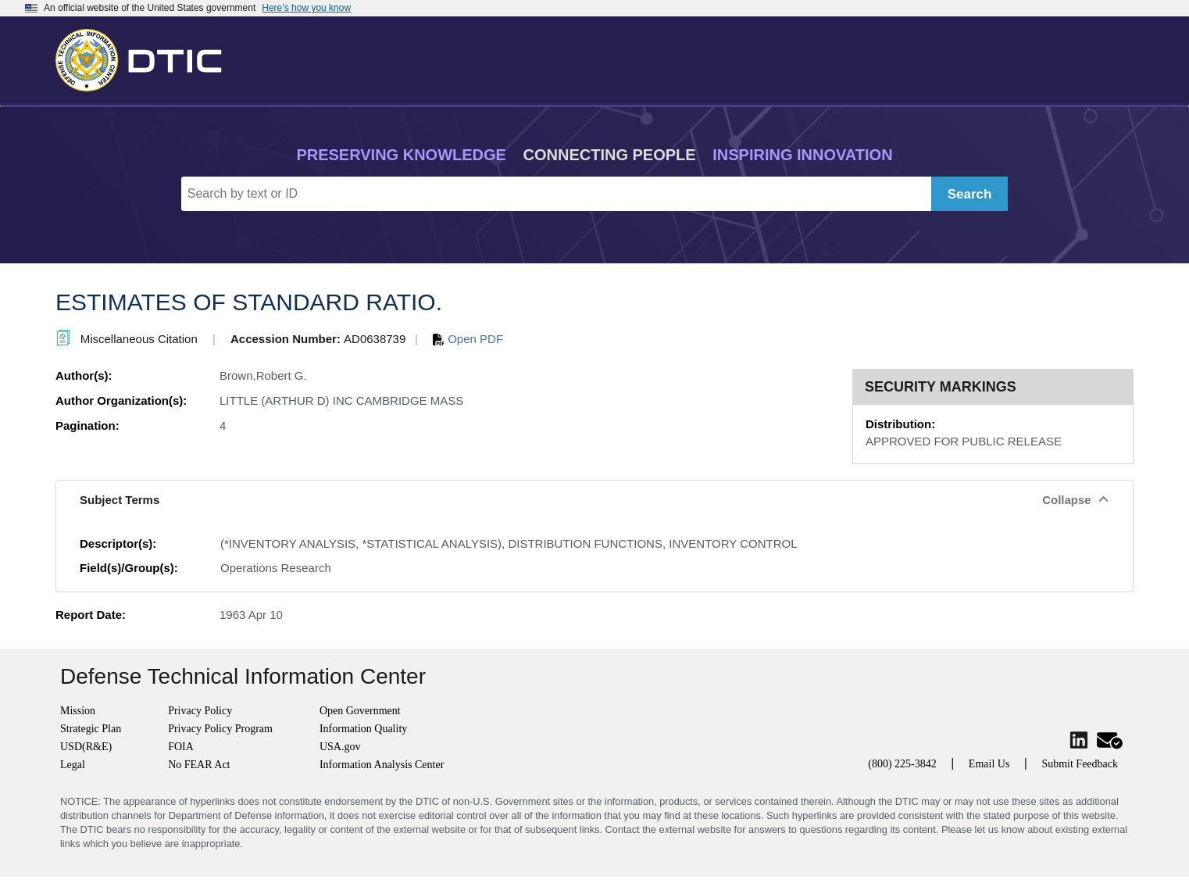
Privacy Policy (200, 711)
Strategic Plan (90, 729)
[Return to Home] (145, 57)
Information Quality (363, 729)
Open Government (360, 711)
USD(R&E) (86, 747)
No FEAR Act (199, 764)
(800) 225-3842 (902, 764)
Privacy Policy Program (220, 729)
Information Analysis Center (382, 764)
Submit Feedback (1079, 764)
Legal (72, 764)
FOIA (181, 747)
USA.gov (340, 747)
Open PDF (468, 338)
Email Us (989, 764)
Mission (77, 711)
